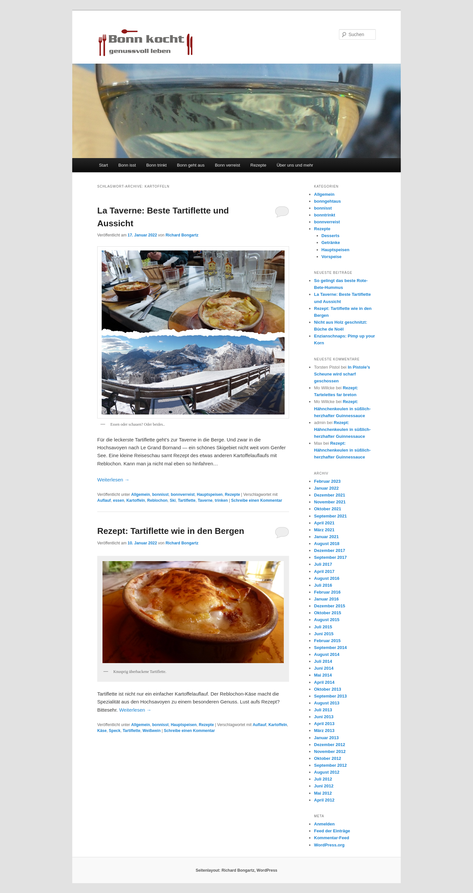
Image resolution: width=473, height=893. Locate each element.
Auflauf (104, 500)
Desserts (331, 235)
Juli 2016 (323, 585)
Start (103, 165)
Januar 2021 (326, 536)
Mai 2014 (323, 675)
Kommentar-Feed (331, 837)
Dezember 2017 (329, 550)
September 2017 (330, 557)
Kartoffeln (135, 500)
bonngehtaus (327, 201)
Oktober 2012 (327, 758)
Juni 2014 (323, 668)
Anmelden (324, 824)
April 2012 (324, 800)
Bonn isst (127, 165)
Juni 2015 (323, 633)
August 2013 (326, 702)
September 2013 (330, 696)
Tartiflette (186, 500)
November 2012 (330, 751)
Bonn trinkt (156, 165)
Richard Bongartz (182, 235)
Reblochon (157, 500)
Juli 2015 (323, 626)
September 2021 (330, 516)
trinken (221, 500)
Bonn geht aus (191, 165)
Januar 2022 (326, 488)
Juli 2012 (323, 779)
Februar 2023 (327, 481)
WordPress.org (329, 844)
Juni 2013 (323, 716)
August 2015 (326, 619)
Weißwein (152, 730)
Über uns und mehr (295, 165)
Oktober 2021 (327, 508)
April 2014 (324, 682)
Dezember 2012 (329, 744)
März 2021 (324, 529)
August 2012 (326, 772)
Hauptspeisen (210, 494)
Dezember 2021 (329, 495)
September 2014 (330, 647)
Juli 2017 (323, 564)
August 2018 (326, 543)
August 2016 (326, 578)
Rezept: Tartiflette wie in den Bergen (170, 531)
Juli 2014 (323, 661)
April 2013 (324, 723)
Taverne (205, 500)
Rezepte (258, 165)
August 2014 (326, 654)
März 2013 (324, 730)
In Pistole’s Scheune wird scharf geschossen (342, 374)
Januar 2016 (326, 599)
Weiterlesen (113, 479)
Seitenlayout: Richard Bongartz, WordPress (237, 870)
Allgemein (140, 494)
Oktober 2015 (327, 612)
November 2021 (330, 501)
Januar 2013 (326, 737)
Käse (102, 730)
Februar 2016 (327, 592)
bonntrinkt (324, 215)
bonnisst (160, 494)
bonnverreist (183, 494)
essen (118, 500)
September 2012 (330, 765)
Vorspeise (332, 256)
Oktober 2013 (327, 689)
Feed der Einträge (332, 830)
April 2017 (324, 571)
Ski (173, 500)
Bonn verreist (227, 165)
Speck (114, 730)
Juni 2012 (323, 785)
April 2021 (324, 522)
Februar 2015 (327, 640)
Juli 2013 (323, 709)
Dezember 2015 (329, 605)
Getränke (331, 242)
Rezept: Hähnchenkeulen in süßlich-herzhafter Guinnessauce (342, 408)
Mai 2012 (323, 793)
